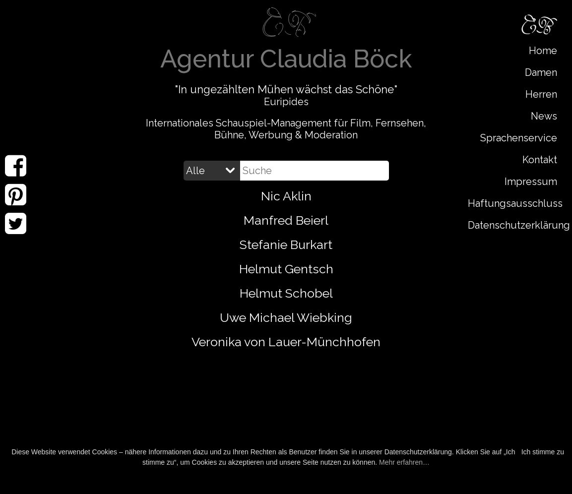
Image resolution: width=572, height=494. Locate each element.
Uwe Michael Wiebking (286, 317)
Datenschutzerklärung (515, 225)
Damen (541, 72)
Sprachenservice (518, 138)
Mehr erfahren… (404, 462)
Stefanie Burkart (286, 244)
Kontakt (539, 160)
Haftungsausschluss (515, 203)
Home (543, 51)
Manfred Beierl (286, 220)
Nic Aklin (286, 195)
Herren (541, 94)
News (544, 116)
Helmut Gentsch (286, 268)
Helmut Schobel (286, 293)
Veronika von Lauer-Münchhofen (286, 341)
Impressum (531, 181)
